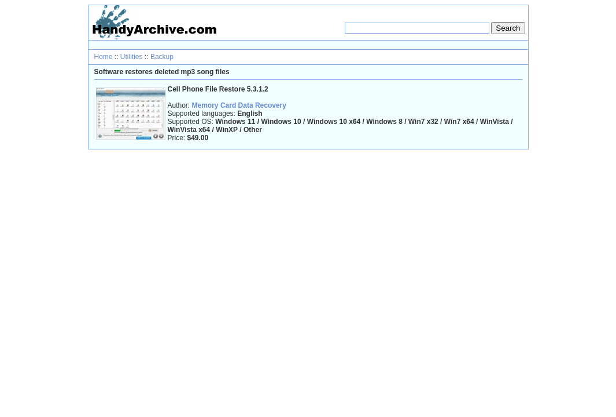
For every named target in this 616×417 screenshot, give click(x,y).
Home (103, 57)
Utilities (131, 57)
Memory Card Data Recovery (239, 105)
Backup (162, 57)
